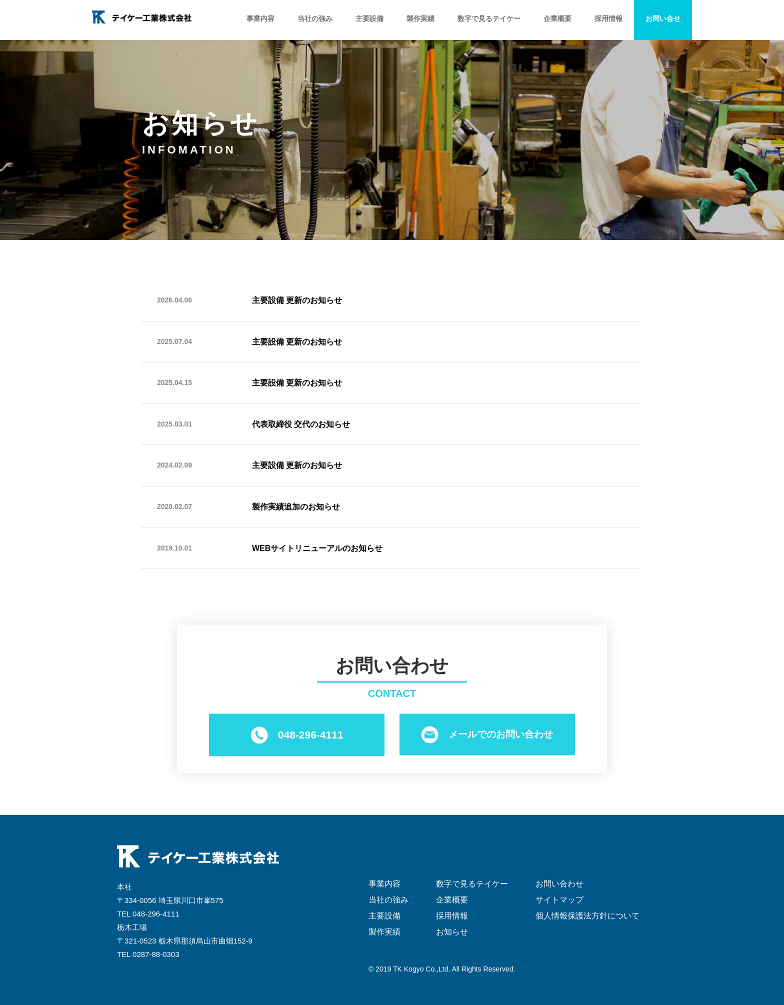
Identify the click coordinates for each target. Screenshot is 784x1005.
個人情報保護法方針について (588, 916)
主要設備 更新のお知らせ (297, 300)
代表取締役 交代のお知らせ (301, 424)
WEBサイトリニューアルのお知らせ (317, 548)
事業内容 (260, 18)
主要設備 (370, 18)
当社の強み (315, 18)
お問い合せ (663, 18)
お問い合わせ (560, 884)
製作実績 (420, 18)
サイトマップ (560, 900)
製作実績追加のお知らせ (296, 506)
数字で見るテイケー (489, 18)
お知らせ (452, 932)
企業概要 (558, 18)
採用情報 (608, 18)
